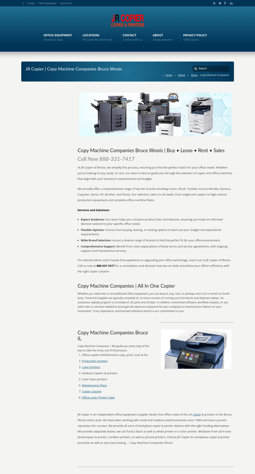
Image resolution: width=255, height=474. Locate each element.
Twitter (219, 3)
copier (197, 414)
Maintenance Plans (94, 385)
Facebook (224, 3)
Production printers (95, 361)
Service (31, 3)
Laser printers (91, 367)
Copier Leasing (91, 391)
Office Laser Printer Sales (98, 397)
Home (169, 75)
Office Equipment (47, 3)
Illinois (181, 75)
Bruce (194, 75)
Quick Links (66, 3)
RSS (213, 3)
